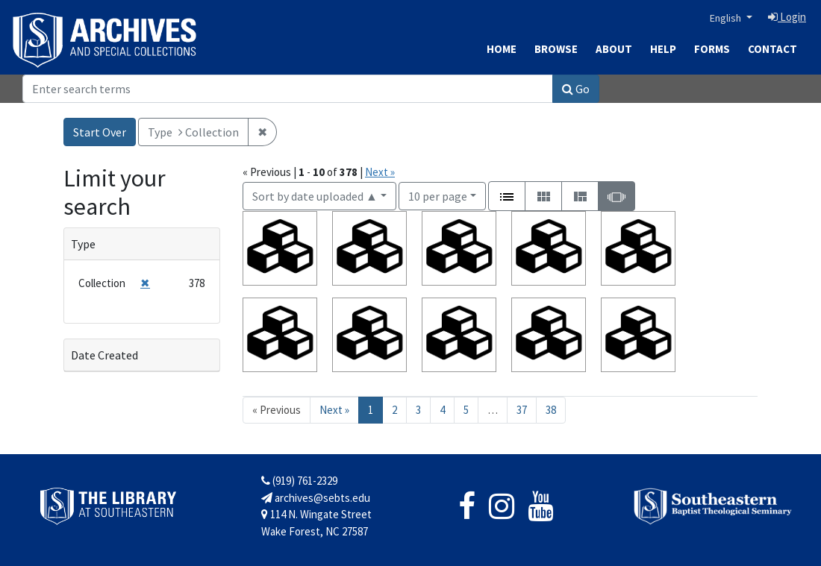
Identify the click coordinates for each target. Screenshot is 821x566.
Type (83, 243)
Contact (772, 49)
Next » (380, 172)
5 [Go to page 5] (466, 410)
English (726, 18)
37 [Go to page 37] (521, 410)
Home (501, 49)
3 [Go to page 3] (418, 410)
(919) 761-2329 (299, 481)
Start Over (99, 132)
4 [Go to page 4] (442, 410)
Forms (712, 49)
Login (787, 17)
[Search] (287, 89)
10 (437, 195)
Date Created (104, 355)
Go (576, 88)
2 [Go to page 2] (394, 410)
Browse (556, 49)
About (614, 49)
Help (663, 49)
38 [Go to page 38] (551, 410)
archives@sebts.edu (315, 498)
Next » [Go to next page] (334, 410)
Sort (315, 196)
